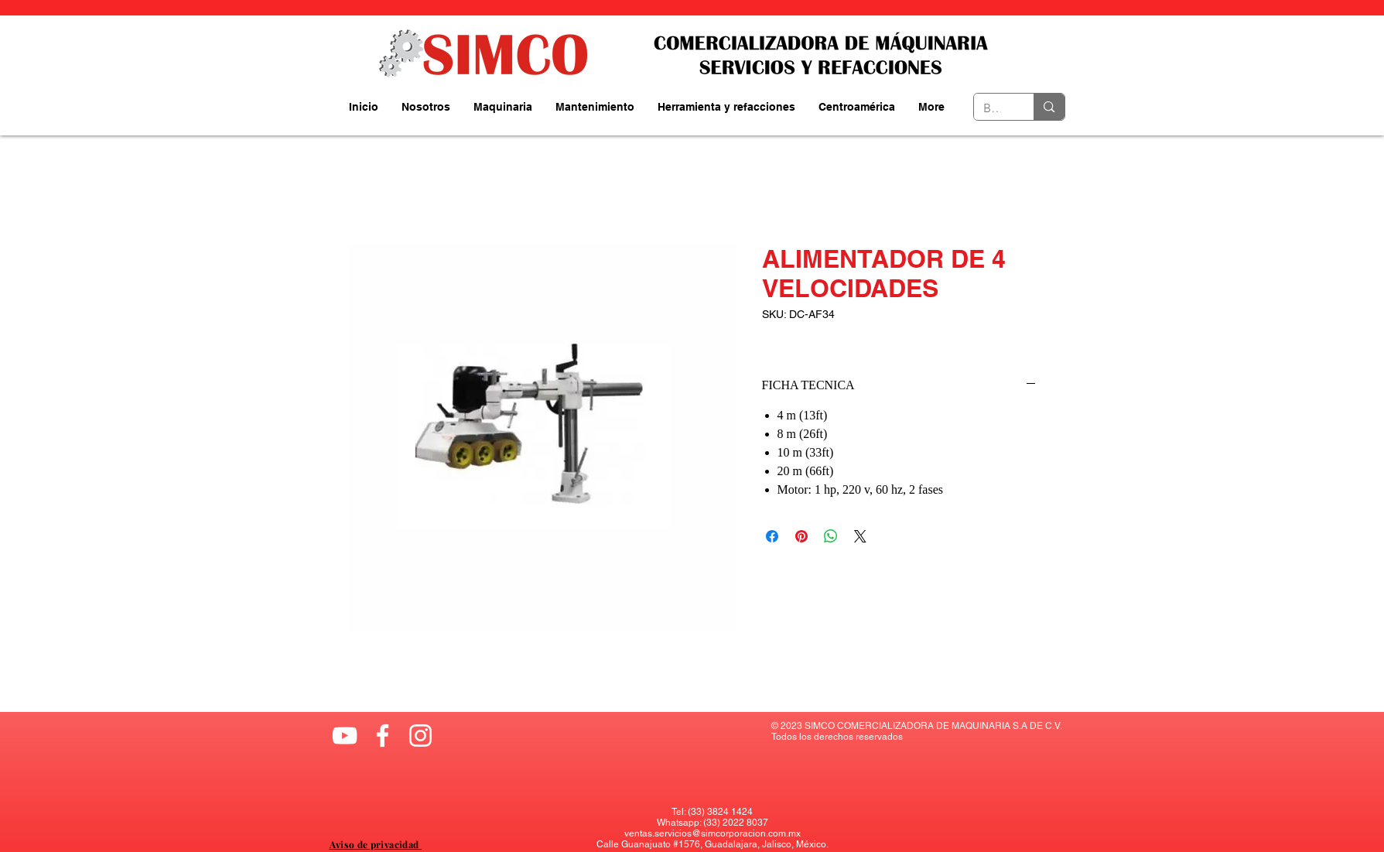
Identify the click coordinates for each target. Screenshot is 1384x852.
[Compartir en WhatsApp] (831, 536)
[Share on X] (860, 536)
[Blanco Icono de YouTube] (345, 735)
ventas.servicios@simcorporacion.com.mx (712, 833)
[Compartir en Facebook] (772, 536)
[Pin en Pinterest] (801, 536)
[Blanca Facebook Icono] (382, 735)
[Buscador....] (992, 108)
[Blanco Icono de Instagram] (420, 735)
